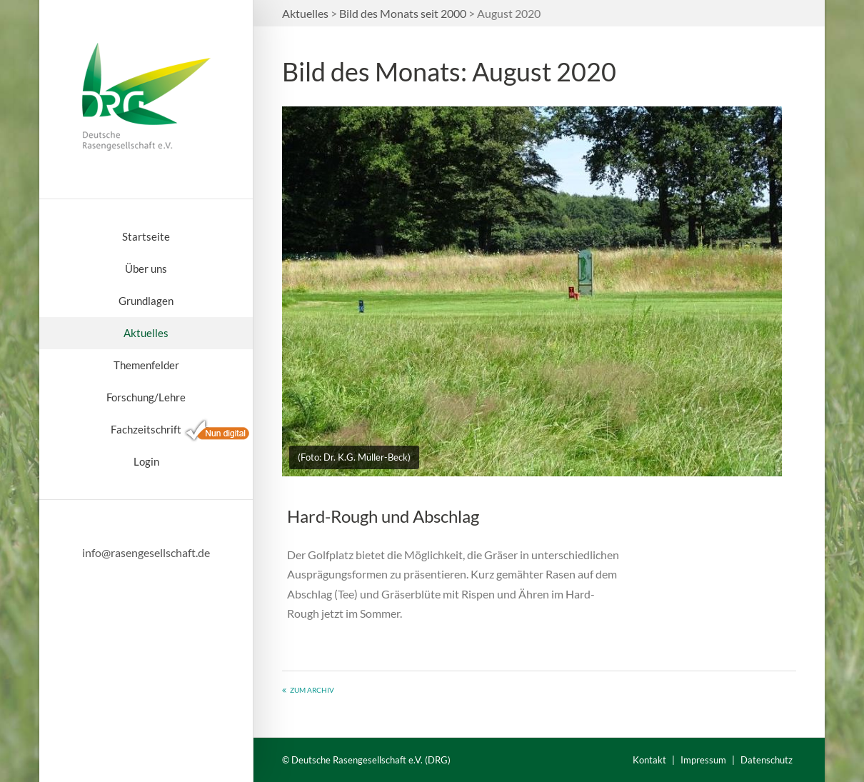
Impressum (703, 760)
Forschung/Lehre (146, 397)
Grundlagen (146, 300)
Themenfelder (146, 365)
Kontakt (649, 760)
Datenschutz (766, 760)
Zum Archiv (312, 690)
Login (146, 461)
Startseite (146, 236)
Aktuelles (146, 332)
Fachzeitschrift (146, 429)
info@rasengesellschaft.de (146, 552)
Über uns (146, 268)
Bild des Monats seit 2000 (402, 13)
